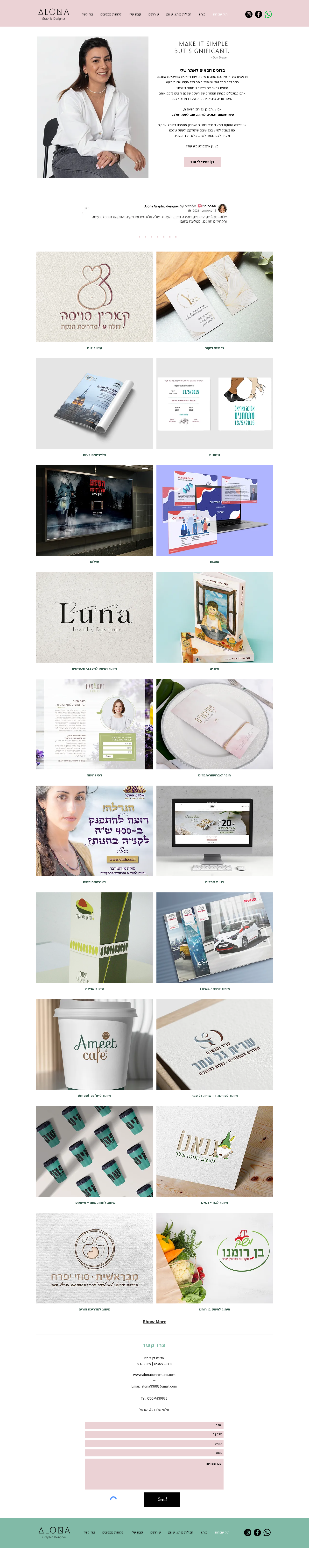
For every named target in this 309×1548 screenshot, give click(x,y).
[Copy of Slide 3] (151, 237)
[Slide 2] (139, 237)
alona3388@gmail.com (159, 1386)
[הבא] (226, 213)
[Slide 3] (145, 237)
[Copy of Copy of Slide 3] (157, 237)
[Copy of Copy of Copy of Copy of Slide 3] (169, 237)
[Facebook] (258, 14)
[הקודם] (82, 213)
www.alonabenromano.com (154, 1375)
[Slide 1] (133, 237)
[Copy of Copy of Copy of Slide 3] (163, 237)
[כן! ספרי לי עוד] (202, 162)
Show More (154, 1322)
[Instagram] (249, 14)
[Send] (162, 1499)
